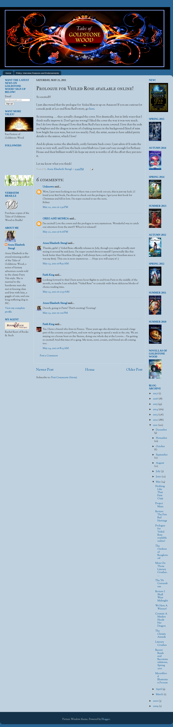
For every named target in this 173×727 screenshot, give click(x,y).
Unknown (48, 187)
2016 (155, 399)
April (159, 689)
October (160, 446)
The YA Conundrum (161, 583)
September (162, 455)
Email (8, 96)
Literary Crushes (161, 643)
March (160, 694)
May (158, 482)
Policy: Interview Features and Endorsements (37, 73)
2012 (155, 420)
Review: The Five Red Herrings (161, 516)
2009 (156, 706)
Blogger (106, 719)
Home (8, 73)
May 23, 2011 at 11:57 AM (56, 292)
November (161, 438)
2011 (155, 425)
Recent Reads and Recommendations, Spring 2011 (161, 659)
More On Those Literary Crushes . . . (161, 569)
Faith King (48, 275)
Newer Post (45, 369)
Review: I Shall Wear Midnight (161, 596)
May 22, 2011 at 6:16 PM (55, 232)
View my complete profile (15, 310)
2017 (155, 393)
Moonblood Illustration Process (161, 678)
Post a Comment (49, 356)
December (161, 430)
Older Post (134, 369)
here (91, 109)
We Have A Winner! (161, 607)
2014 (155, 409)
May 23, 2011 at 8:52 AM (56, 264)
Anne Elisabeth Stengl (55, 243)
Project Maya (159, 505)
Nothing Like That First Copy (160, 492)
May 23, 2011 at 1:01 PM (55, 313)
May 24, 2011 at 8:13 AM (56, 348)
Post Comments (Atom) (64, 377)
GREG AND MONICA (56, 219)
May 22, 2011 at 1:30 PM (55, 207)
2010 (156, 701)
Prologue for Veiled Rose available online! (161, 533)
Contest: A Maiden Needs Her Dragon (161, 620)
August (160, 463)
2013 (155, 415)
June (159, 477)
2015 (155, 404)
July (158, 471)
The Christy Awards (160, 634)
